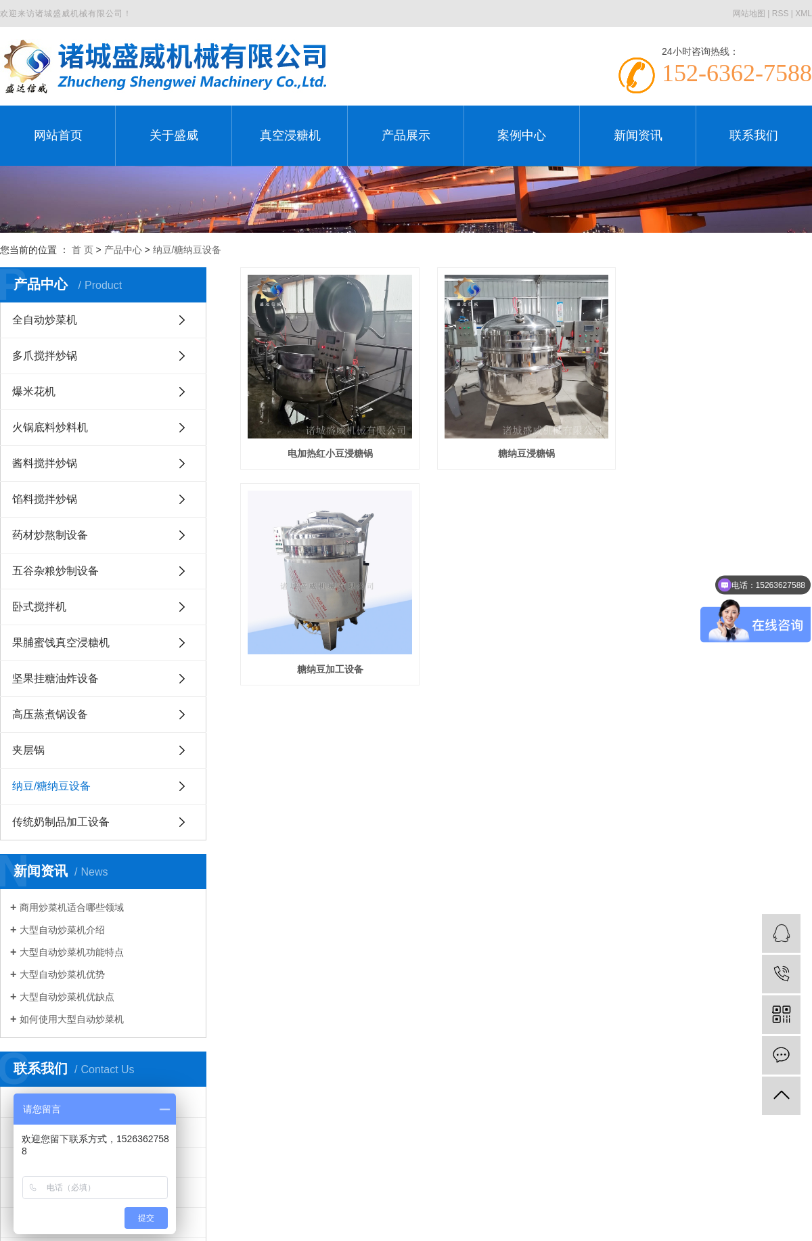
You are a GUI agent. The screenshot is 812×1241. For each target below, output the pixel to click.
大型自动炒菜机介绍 (62, 929)
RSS (780, 13)
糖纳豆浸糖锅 (532, 457)
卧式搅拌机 (39, 606)
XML (803, 13)
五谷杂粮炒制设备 (55, 571)
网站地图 (749, 13)
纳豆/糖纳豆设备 (187, 249)
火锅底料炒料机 (50, 427)
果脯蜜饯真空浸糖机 (61, 642)
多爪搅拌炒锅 (44, 355)
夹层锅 (28, 750)
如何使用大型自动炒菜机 (72, 1019)
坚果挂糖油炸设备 (55, 678)
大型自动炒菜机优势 (62, 974)
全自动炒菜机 (44, 319)
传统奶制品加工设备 (61, 822)
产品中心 (123, 249)
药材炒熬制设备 (50, 535)
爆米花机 (33, 391)
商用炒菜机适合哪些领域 (72, 907)
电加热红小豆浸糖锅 (332, 457)
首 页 (82, 249)
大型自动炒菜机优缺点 (67, 996)
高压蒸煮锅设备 (50, 714)
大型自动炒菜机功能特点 (72, 952)
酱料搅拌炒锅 (44, 463)
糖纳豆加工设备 (332, 678)
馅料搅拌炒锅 (44, 499)
